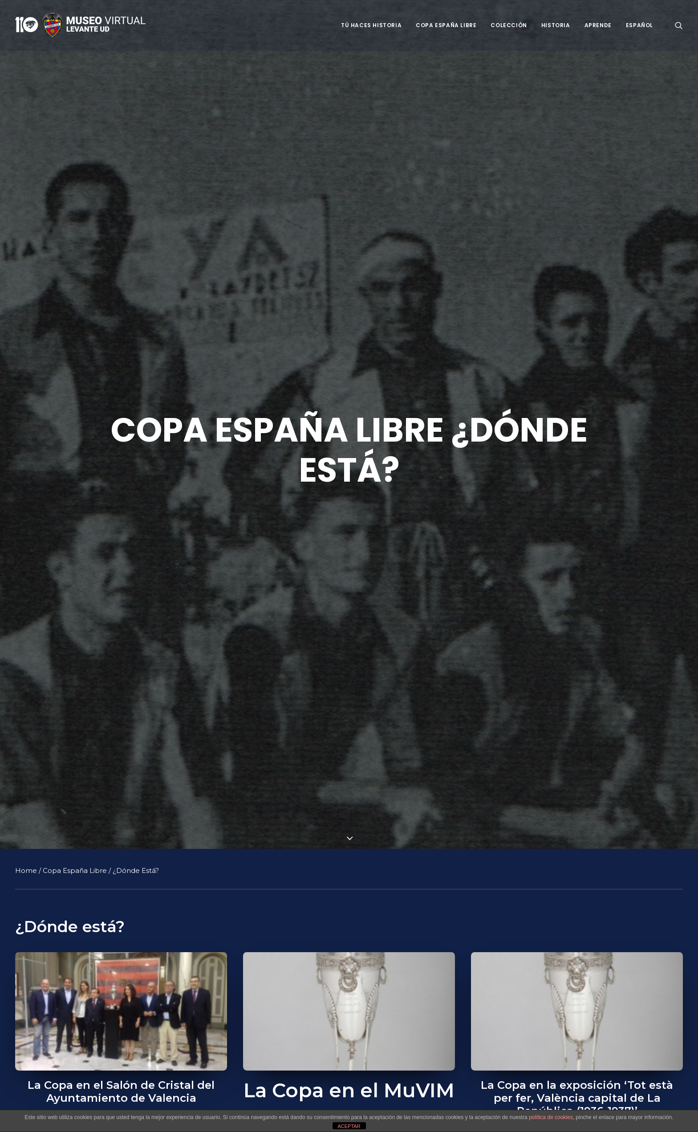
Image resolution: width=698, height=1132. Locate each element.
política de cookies (551, 1117)
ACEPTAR (348, 1126)
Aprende (598, 25)
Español (639, 25)
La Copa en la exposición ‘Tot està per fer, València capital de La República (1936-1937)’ (577, 1098)
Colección (509, 25)
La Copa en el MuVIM (349, 1090)
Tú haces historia (371, 25)
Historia (555, 25)
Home (26, 870)
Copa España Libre (446, 25)
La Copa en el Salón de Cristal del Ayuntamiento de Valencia (121, 1091)
